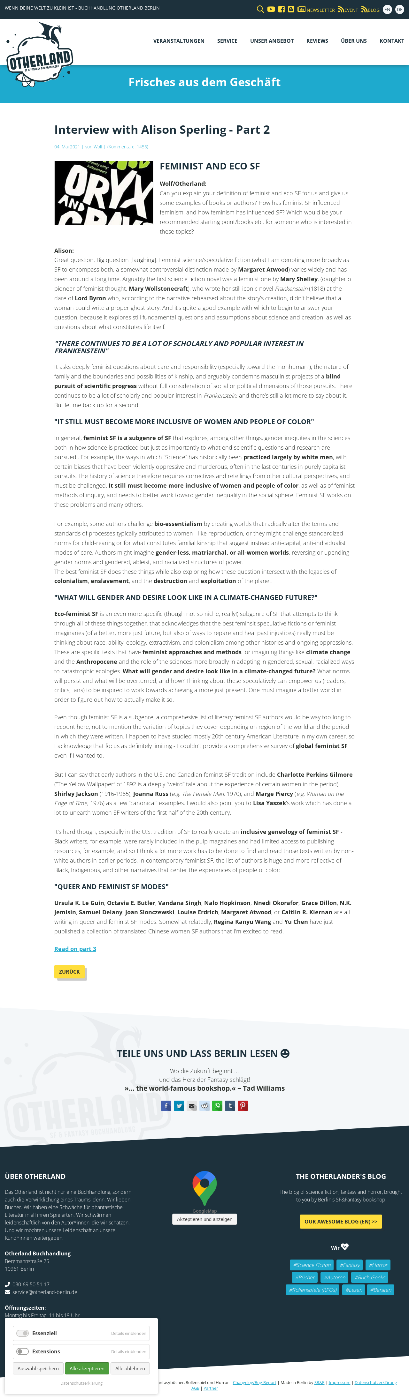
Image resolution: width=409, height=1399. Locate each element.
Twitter (179, 1106)
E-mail (192, 1106)
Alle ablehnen (130, 1368)
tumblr (230, 1106)
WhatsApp (217, 1106)
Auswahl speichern (38, 1368)
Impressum (340, 1382)
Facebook (166, 1106)
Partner (211, 1388)
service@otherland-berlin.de (44, 1292)
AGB (195, 1388)
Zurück (69, 971)
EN (387, 9)
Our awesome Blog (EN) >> (341, 1221)
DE (400, 9)
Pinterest (243, 1106)
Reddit (204, 1106)
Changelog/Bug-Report (254, 1382)
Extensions (46, 1351)
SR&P (319, 1382)
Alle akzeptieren (87, 1368)
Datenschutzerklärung (376, 1382)
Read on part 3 (75, 949)
